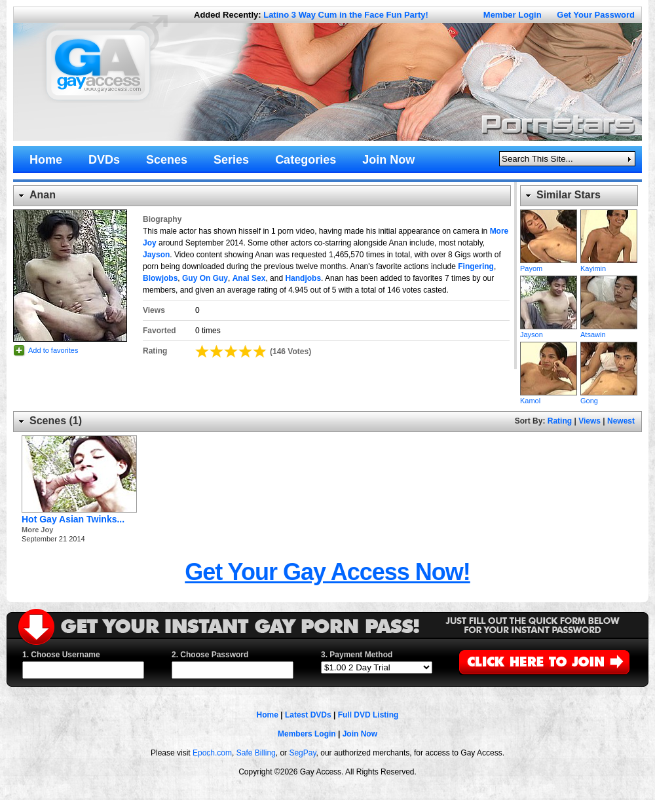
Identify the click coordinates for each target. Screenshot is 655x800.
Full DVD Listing (368, 714)
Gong (608, 368)
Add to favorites (53, 350)
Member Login (512, 15)
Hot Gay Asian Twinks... (73, 519)
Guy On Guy (205, 278)
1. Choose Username (61, 654)
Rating (560, 421)
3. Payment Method (356, 654)
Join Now (360, 733)
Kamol (548, 368)
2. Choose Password (210, 654)
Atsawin (608, 302)
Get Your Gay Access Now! (327, 571)
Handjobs (303, 278)
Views (589, 421)
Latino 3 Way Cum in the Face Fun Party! (345, 15)
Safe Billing (256, 752)
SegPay (302, 752)
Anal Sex (249, 278)
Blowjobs (160, 278)
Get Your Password (596, 15)
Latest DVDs (308, 714)
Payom (548, 236)
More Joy (37, 530)
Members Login (307, 733)
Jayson (156, 254)
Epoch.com (212, 752)
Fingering (476, 266)
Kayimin (608, 236)
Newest (621, 421)
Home (267, 714)
